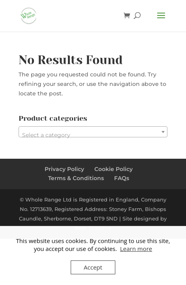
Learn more (136, 249)
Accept (93, 267)
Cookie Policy (113, 169)
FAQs (121, 178)
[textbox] (93, 135)
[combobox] (93, 131)
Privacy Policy (64, 169)
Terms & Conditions (76, 178)
